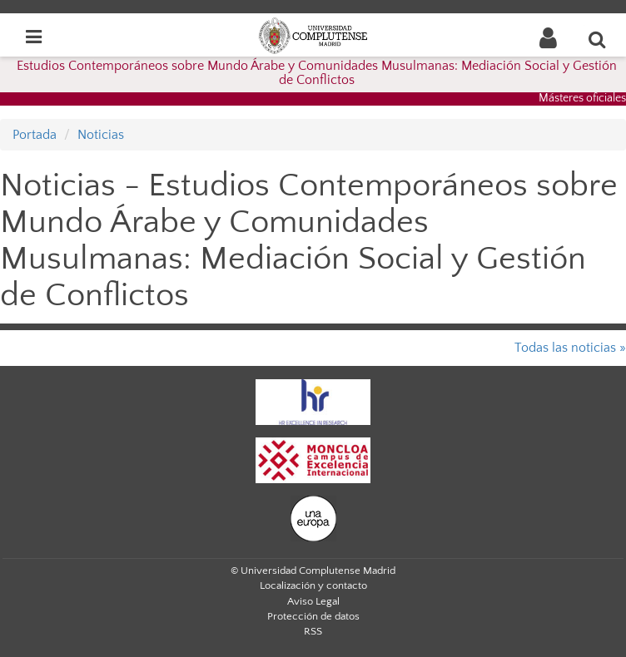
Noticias (100, 134)
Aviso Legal (313, 601)
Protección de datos (313, 616)
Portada (34, 134)
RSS (313, 631)
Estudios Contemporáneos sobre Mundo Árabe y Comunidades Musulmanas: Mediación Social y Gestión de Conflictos (317, 73)
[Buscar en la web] (598, 39)
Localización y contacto (313, 585)
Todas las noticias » (570, 347)
